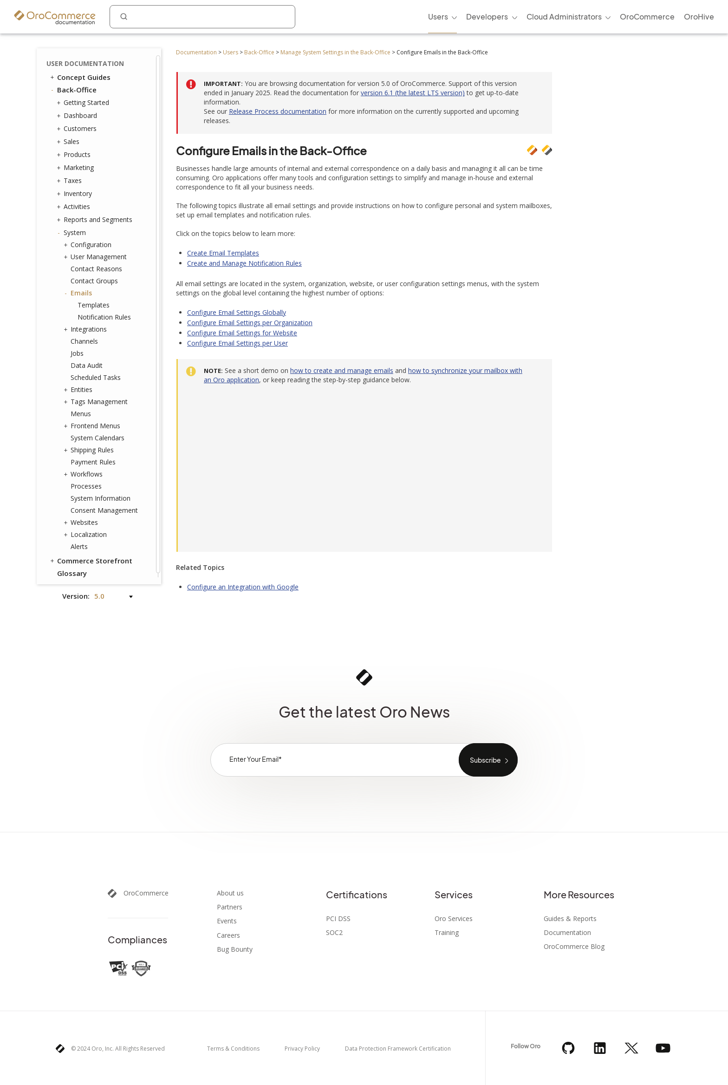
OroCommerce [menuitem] (647, 16)
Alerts (79, 542)
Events (227, 921)
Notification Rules (104, 312)
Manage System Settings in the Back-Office (335, 52)
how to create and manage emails (341, 370)
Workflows (84, 470)
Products (75, 150)
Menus (81, 409)
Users (230, 52)
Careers (228, 935)
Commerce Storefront (90, 556)
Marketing (76, 163)
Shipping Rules (90, 446)
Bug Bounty (235, 949)
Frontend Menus (93, 421)
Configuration (88, 240)
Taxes (70, 176)
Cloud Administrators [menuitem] (564, 16)
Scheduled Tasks (96, 373)
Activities (74, 202)
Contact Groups (94, 276)
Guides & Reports (570, 919)
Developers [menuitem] (487, 16)
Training (447, 932)
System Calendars (97, 433)
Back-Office (259, 52)
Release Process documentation (277, 111)
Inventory (75, 189)
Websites (82, 518)
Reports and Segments (95, 215)
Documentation (196, 52)
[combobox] (202, 17)
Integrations (86, 325)
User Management (96, 252)
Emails (79, 289)
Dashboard (78, 111)
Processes (86, 481)
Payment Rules (93, 457)
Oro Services (454, 919)
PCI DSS (338, 919)
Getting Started (84, 98)
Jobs (77, 349)
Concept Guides (79, 73)
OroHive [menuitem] (699, 16)
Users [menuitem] (438, 16)
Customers (78, 124)
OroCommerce (146, 893)
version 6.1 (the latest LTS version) (413, 92)
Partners (229, 907)
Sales (69, 137)
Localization (86, 530)
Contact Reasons (96, 264)
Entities (79, 385)
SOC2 (334, 932)
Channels (84, 337)
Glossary (72, 569)
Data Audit (87, 361)
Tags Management (97, 397)
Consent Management (104, 506)
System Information (100, 494)
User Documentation (85, 59)
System (72, 228)
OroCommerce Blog (574, 946)
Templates (94, 300)
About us (230, 893)
